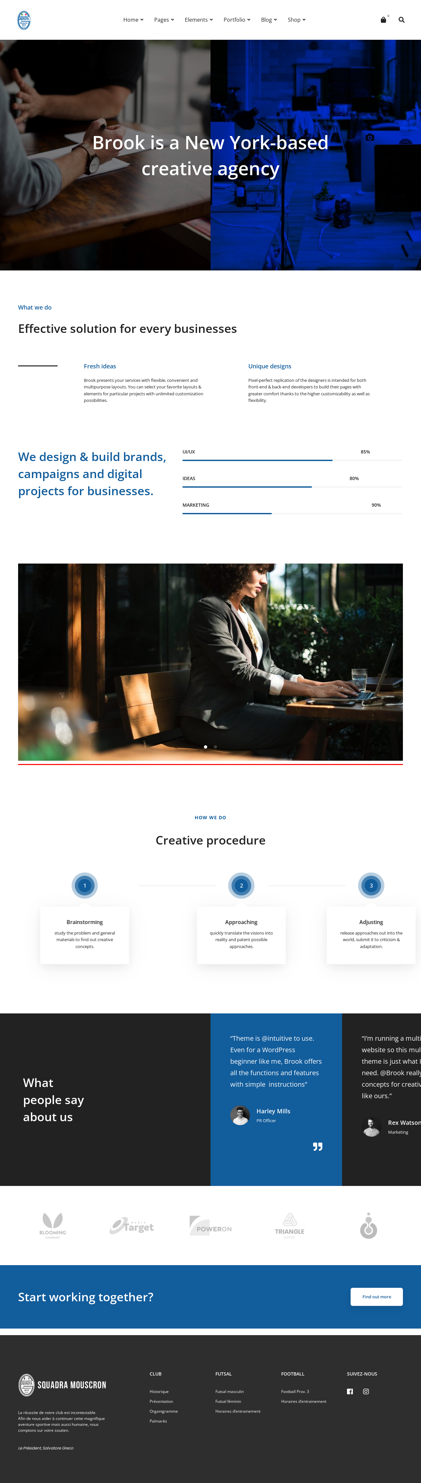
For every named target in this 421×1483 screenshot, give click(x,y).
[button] (205, 747)
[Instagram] (366, 1392)
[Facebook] (350, 1392)
